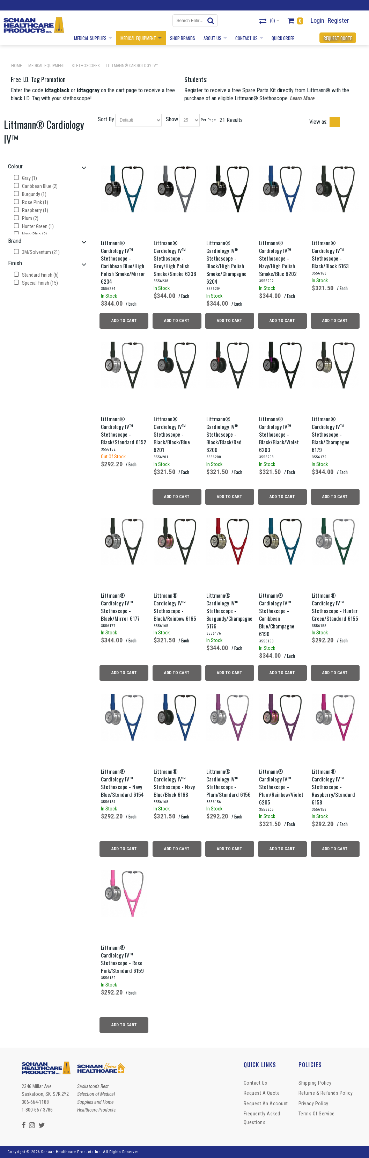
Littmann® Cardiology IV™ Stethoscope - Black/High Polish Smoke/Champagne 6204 (226, 262)
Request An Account (266, 1103)
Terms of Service (316, 1113)
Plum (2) (26, 218)
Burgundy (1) (30, 194)
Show (172, 119)
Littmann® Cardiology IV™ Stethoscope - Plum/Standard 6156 (228, 783)
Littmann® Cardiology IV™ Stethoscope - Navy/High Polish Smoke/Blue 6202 (278, 258)
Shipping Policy (315, 1083)
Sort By (106, 119)
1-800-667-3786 (37, 1110)
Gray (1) (25, 178)
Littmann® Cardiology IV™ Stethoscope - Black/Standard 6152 (123, 430)
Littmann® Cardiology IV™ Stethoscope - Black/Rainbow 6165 (175, 606)
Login (317, 20)
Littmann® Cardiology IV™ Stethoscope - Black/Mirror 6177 (120, 606)
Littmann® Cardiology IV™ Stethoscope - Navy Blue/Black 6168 (174, 783)
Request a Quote (262, 1093)
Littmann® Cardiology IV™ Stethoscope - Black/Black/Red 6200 (224, 434)
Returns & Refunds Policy (325, 1093)
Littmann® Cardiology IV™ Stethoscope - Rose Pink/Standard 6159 (122, 959)
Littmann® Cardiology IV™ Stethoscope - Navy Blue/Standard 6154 (122, 783)
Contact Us (255, 1083)
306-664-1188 (35, 1102)
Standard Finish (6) (36, 275)
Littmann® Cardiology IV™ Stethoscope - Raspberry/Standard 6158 (333, 786)
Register (338, 20)
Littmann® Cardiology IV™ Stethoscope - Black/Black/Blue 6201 (172, 434)
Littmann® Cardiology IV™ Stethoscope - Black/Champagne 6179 (330, 434)
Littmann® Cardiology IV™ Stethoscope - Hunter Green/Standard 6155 (335, 606)
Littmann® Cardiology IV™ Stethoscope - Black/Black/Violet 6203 (279, 434)
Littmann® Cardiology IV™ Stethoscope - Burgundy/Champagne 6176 (229, 610)
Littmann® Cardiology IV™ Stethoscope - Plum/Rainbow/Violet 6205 (281, 786)
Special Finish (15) (36, 283)
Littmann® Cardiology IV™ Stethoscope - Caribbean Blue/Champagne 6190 (276, 614)
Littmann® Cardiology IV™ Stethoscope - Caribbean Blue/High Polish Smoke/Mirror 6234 (123, 262)
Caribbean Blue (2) (36, 186)
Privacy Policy (313, 1103)
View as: (318, 121)
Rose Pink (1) (31, 202)
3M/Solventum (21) (37, 252)
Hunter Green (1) (34, 226)
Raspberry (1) (31, 210)
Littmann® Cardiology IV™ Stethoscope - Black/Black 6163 (330, 254)
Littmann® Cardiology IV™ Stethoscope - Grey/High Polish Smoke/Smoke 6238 (175, 258)
